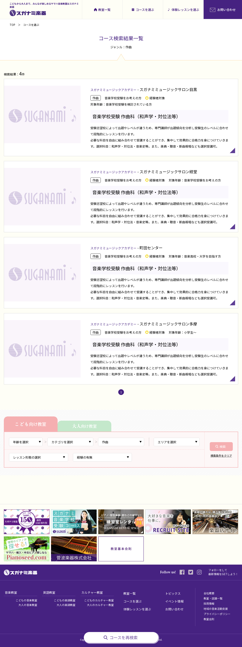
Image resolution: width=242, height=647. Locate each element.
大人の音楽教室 (27, 605)
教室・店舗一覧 (213, 598)
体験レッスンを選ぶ (185, 9)
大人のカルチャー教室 (100, 605)
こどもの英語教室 (64, 600)
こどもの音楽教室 (26, 600)
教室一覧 (104, 9)
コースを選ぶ (145, 9)
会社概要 (209, 593)
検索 (223, 446)
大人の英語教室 (66, 605)
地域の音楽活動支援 (216, 609)
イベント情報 (174, 601)
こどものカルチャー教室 (99, 600)
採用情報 (209, 603)
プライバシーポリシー (217, 614)
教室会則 (209, 619)
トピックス (173, 593)
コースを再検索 (124, 637)
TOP (12, 25)
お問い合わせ (174, 609)
